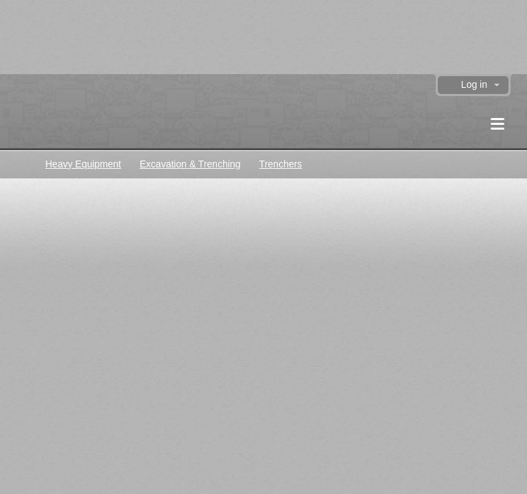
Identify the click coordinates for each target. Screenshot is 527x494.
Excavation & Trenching (190, 163)
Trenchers (281, 163)
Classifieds (21, 164)
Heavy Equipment (83, 163)
